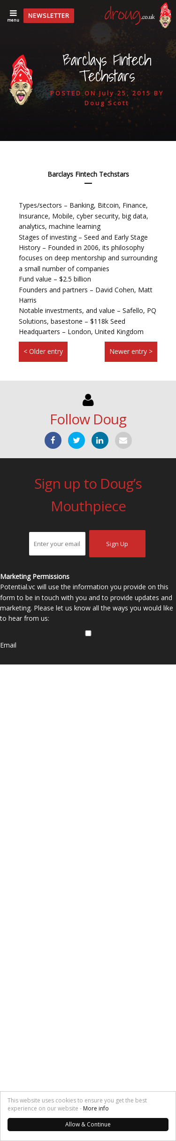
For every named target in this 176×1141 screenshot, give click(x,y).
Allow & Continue (88, 1124)
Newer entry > (131, 351)
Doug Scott (106, 103)
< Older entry (43, 351)
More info (96, 1108)
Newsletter (48, 15)
